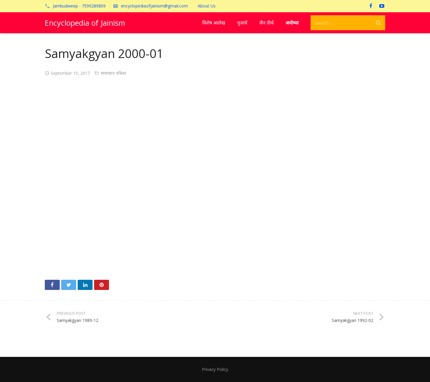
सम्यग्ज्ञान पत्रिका (113, 73)
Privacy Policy (215, 369)
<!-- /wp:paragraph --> (215, 176)
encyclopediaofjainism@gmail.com (154, 6)
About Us (207, 6)
